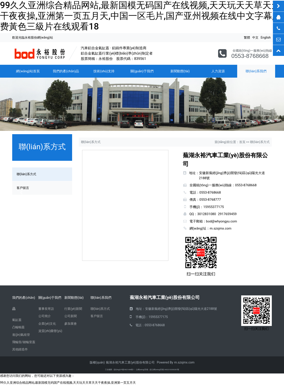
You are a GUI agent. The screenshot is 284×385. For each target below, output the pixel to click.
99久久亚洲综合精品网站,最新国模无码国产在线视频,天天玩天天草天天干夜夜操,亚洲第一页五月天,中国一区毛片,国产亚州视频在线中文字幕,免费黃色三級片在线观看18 (141, 16)
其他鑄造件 (20, 349)
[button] (21, 192)
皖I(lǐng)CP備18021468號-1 (124, 370)
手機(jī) (194, 207)
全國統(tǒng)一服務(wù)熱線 (210, 185)
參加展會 (70, 323)
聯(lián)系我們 (101, 298)
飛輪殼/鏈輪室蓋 (23, 342)
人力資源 (218, 71)
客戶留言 (97, 316)
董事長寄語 (46, 308)
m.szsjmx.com (220, 228)
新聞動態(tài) (180, 71)
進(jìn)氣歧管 (21, 334)
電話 (192, 192)
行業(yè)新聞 (73, 308)
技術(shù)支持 (103, 71)
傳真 (192, 200)
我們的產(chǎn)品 (66, 71)
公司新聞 (70, 316)
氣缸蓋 (17, 320)
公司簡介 (44, 316)
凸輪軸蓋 (18, 327)
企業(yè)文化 (47, 323)
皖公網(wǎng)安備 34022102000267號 (164, 370)
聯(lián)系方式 (100, 308)
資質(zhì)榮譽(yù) (50, 331)
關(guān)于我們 (142, 71)
